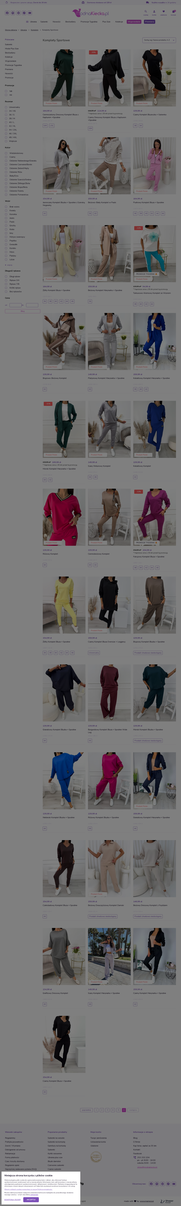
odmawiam (34, 1195)
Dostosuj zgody (12, 1200)
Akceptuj (31, 1199)
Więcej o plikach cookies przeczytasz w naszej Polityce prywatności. (28, 1189)
